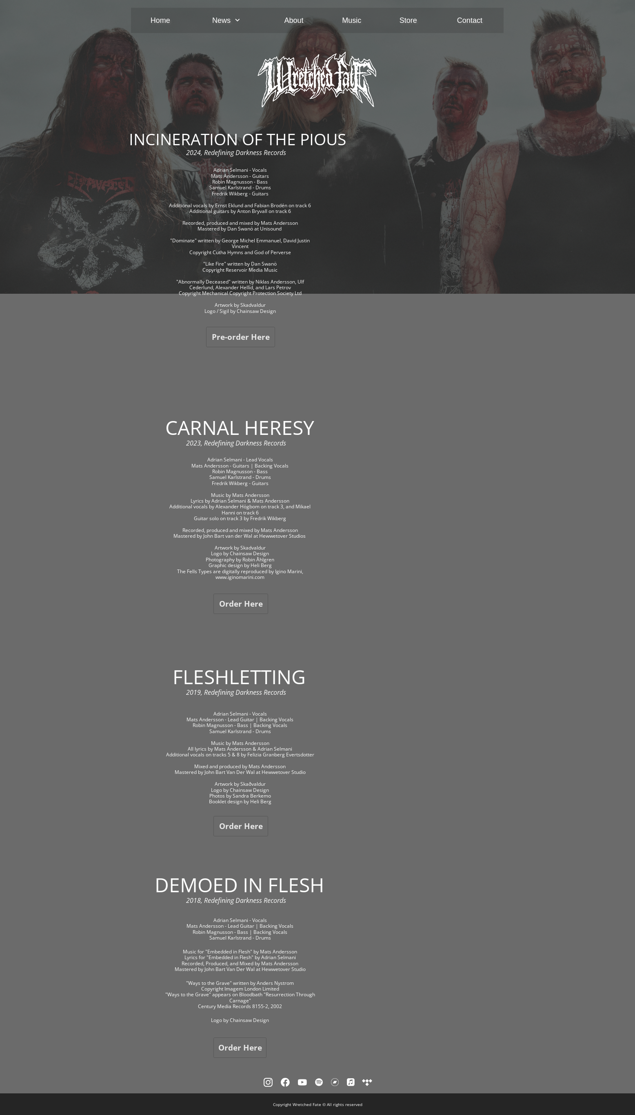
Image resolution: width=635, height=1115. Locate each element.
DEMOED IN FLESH (239, 884)
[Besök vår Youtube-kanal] (302, 1082)
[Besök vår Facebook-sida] (285, 1082)
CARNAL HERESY (239, 427)
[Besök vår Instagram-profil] (268, 1082)
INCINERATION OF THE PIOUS (237, 139)
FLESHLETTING (239, 676)
